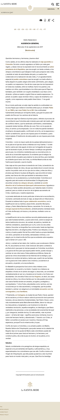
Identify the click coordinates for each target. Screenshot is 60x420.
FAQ (1, 406)
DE (19, 29)
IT (37, 29)
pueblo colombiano (21, 79)
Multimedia (30, 50)
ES (27, 29)
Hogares (38, 277)
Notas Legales (4, 409)
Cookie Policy (4, 412)
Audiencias (5, 12)
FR (30, 29)
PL (41, 29)
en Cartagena (20, 295)
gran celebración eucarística (35, 201)
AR (15, 29)
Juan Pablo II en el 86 (26, 110)
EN (23, 29)
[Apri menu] (57, 4)
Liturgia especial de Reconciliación (18, 209)
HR (34, 29)
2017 (11, 12)
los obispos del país (26, 183)
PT (45, 29)
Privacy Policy (4, 414)
